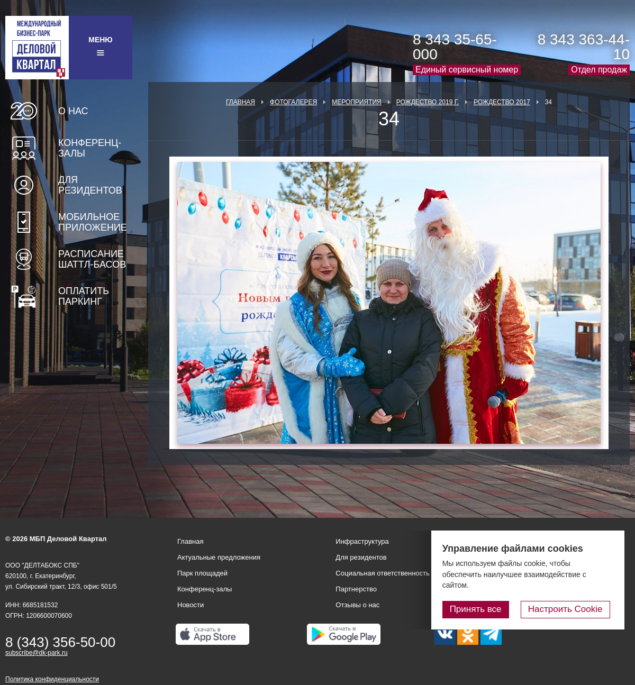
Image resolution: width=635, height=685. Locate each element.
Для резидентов (90, 185)
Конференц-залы (89, 148)
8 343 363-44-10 (584, 46)
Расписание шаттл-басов (92, 259)
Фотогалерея (293, 102)
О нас (73, 111)
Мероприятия (357, 102)
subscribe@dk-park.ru (36, 652)
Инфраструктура (361, 541)
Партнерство (356, 589)
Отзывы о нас (357, 605)
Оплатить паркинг (83, 296)
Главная (240, 102)
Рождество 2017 (502, 102)
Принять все (483, 610)
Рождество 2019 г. (427, 102)
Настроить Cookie (569, 610)
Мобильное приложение (92, 222)
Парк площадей (202, 573)
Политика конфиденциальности (52, 679)
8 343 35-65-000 (455, 46)
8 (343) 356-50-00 (60, 642)
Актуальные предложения (218, 557)
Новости (190, 605)
